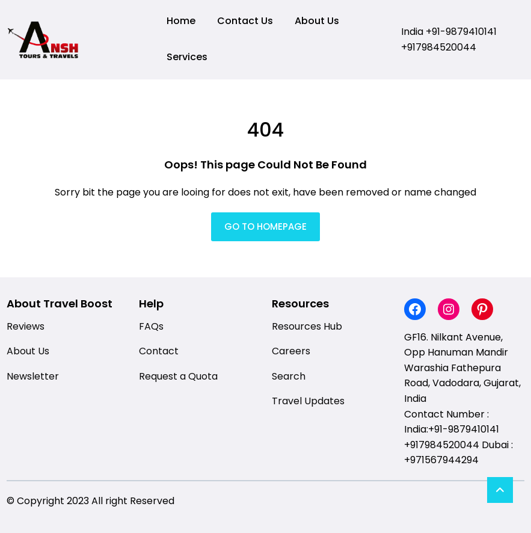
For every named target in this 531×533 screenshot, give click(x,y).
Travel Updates (308, 401)
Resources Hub (307, 326)
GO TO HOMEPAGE (265, 226)
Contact (159, 351)
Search (288, 376)
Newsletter (33, 376)
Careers (291, 351)
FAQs (151, 326)
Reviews (26, 326)
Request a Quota (178, 376)
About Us (28, 351)
